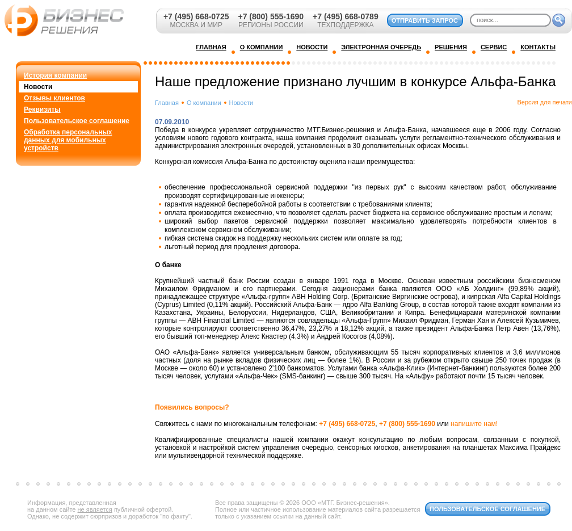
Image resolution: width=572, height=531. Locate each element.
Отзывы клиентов (54, 98)
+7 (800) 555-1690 (271, 16)
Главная (167, 102)
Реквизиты (42, 109)
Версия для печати (544, 102)
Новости (38, 87)
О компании (204, 102)
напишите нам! (474, 424)
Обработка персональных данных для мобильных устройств (68, 140)
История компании (55, 75)
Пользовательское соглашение (76, 121)
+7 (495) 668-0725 (196, 16)
